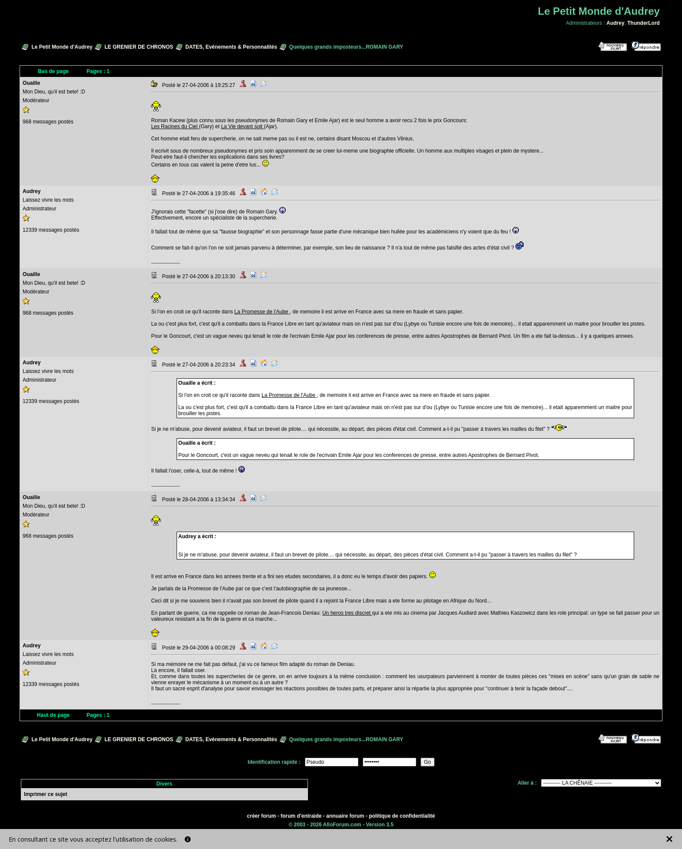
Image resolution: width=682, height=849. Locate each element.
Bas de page (53, 71)
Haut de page (53, 715)
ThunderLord (643, 23)
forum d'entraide (301, 816)
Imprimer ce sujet (45, 794)
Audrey (615, 23)
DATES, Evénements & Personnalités (231, 47)
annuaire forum (345, 816)
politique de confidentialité (402, 816)
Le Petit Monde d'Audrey (61, 47)
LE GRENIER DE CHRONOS (138, 47)
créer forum (261, 816)
